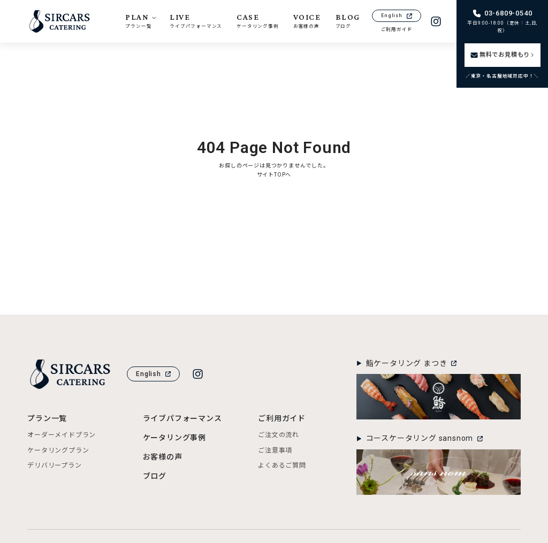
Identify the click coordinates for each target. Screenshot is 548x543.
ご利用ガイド (397, 29)
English (396, 15)
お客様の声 (162, 457)
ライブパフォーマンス (182, 418)
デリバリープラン (54, 465)
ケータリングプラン (58, 450)
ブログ (154, 476)
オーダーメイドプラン (61, 435)
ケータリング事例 (174, 437)
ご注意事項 (275, 450)
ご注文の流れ (278, 435)
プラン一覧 (47, 418)
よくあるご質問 (282, 465)
